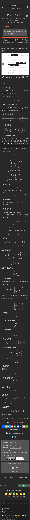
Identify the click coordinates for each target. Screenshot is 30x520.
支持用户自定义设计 (22, 477)
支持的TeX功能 (14, 77)
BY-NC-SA (21, 453)
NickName (4, 501)
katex (22, 422)
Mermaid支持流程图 (7, 477)
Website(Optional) (5, 508)
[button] (2, 7)
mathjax (16, 422)
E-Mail (3, 505)
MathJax (18, 48)
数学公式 (10, 422)
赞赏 (15, 437)
